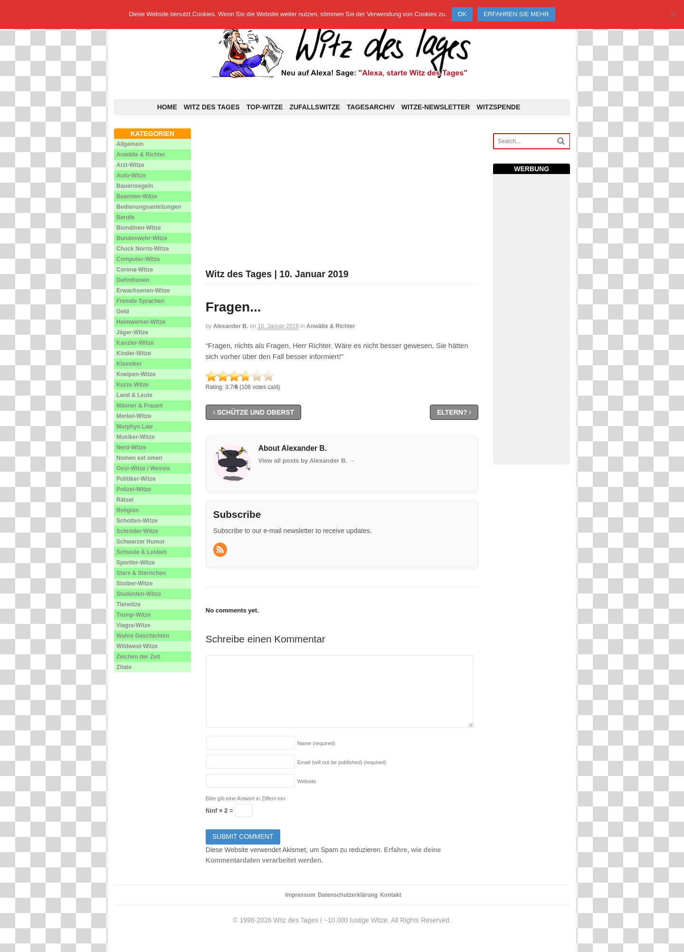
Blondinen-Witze (138, 227)
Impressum (300, 895)
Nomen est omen (139, 458)
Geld (122, 311)
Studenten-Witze (138, 594)
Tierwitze (128, 604)
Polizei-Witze (133, 489)
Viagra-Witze (133, 625)
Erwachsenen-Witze (143, 290)
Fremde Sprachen (140, 301)
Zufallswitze (314, 107)
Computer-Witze (138, 259)
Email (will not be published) (342, 762)
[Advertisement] (342, 195)
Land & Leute (134, 395)
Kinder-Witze (133, 353)
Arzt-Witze (130, 165)
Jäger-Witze (132, 332)
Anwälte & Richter (330, 326)
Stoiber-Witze (134, 583)
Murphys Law (134, 426)
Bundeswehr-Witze (141, 238)
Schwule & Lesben (141, 552)
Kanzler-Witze (135, 343)
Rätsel (124, 499)
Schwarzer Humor (140, 541)
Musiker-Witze (135, 437)
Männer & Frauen (139, 405)
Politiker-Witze (136, 479)
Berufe (125, 217)
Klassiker (129, 363)
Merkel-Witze (133, 416)
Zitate (124, 667)
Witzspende (498, 107)
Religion (127, 510)
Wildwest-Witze (137, 646)
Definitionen (132, 280)
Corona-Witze (134, 269)
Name (316, 743)
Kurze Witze (132, 384)
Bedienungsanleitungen (148, 207)
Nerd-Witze (131, 447)
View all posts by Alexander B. (306, 460)
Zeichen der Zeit (138, 656)
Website (306, 781)
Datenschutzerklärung (348, 895)
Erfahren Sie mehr (516, 14)
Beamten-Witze (136, 196)
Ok (462, 14)
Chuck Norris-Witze (142, 248)
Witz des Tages (212, 107)
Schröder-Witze (137, 531)
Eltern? (454, 412)
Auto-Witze (131, 175)
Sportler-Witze (135, 562)
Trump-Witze (133, 615)
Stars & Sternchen (141, 573)
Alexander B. (230, 326)
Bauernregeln (134, 186)
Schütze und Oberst (253, 412)
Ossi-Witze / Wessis (143, 468)
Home (167, 107)
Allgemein (129, 144)
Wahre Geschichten (143, 635)
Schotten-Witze (137, 520)
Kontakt (390, 895)
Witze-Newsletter (435, 107)
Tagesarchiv (371, 107)
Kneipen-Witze (136, 374)
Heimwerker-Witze (140, 322)
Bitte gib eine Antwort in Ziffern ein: (246, 798)
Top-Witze (265, 107)
